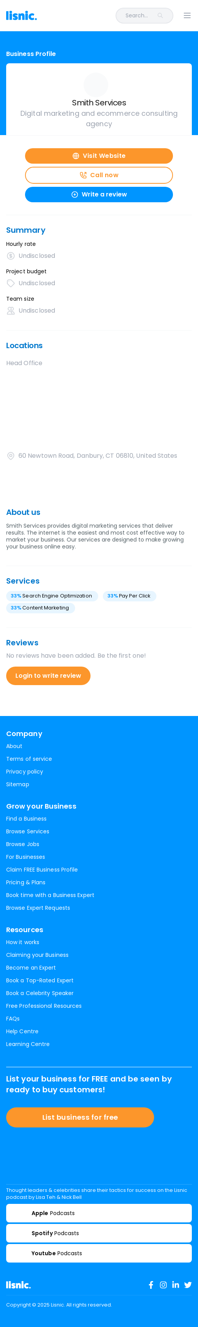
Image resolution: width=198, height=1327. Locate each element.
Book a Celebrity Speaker (40, 993)
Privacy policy (24, 771)
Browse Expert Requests (38, 908)
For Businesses (25, 857)
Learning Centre (28, 1044)
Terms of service (29, 759)
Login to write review (48, 675)
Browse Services (27, 831)
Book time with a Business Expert (50, 895)
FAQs (13, 1018)
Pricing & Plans (25, 882)
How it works (22, 942)
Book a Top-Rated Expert (40, 980)
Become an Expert (31, 968)
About (14, 746)
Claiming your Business (37, 955)
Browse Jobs (22, 844)
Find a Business (26, 819)
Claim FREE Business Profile (42, 869)
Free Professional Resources (44, 1006)
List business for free (80, 1117)
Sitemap (17, 784)
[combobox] (109, 16)
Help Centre (22, 1031)
